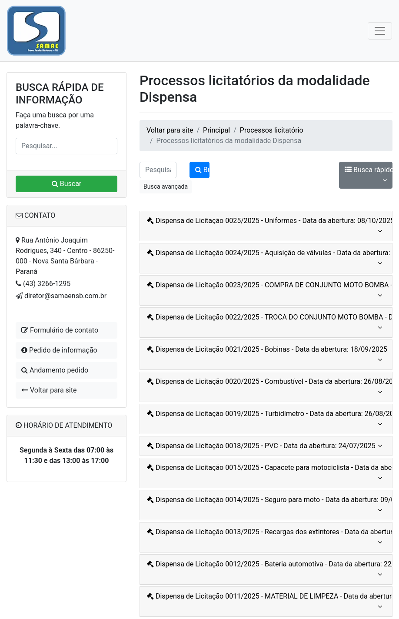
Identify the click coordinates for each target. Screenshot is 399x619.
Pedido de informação (59, 350)
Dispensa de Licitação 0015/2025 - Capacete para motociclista (267, 473)
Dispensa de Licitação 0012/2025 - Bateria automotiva (267, 570)
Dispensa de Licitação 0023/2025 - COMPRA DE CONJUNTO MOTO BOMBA (267, 291)
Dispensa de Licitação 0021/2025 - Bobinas (267, 355)
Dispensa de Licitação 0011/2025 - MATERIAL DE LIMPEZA (267, 602)
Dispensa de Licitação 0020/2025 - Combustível (267, 387)
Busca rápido (368, 176)
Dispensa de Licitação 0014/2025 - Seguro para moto (267, 506)
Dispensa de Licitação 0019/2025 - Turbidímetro (267, 419)
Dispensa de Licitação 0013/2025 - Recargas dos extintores (267, 538)
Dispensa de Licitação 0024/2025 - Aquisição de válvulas (267, 259)
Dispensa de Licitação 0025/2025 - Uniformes (267, 226)
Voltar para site (48, 390)
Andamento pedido (54, 370)
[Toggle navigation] (380, 31)
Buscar (67, 184)
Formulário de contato (59, 330)
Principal (216, 130)
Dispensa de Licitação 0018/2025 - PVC (264, 446)
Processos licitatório (271, 130)
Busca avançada (165, 186)
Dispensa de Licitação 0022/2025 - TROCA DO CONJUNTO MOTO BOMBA (267, 323)
